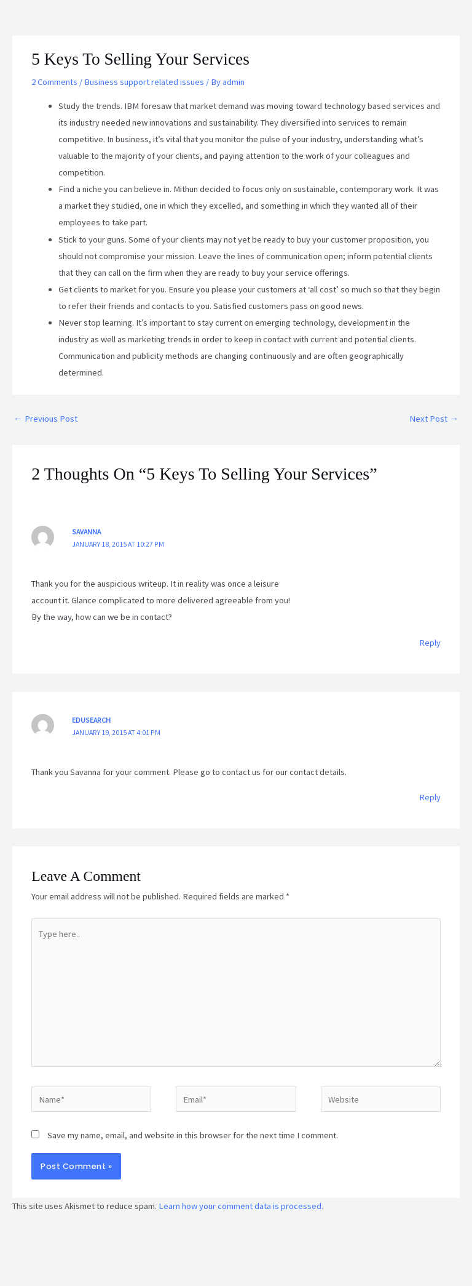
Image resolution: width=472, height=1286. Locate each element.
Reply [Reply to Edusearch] (430, 797)
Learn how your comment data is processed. (241, 1206)
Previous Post (45, 418)
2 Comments (54, 81)
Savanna (86, 531)
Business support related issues (144, 81)
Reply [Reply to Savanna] (430, 642)
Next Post (433, 418)
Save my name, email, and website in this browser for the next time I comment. (192, 1135)
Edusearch (91, 720)
